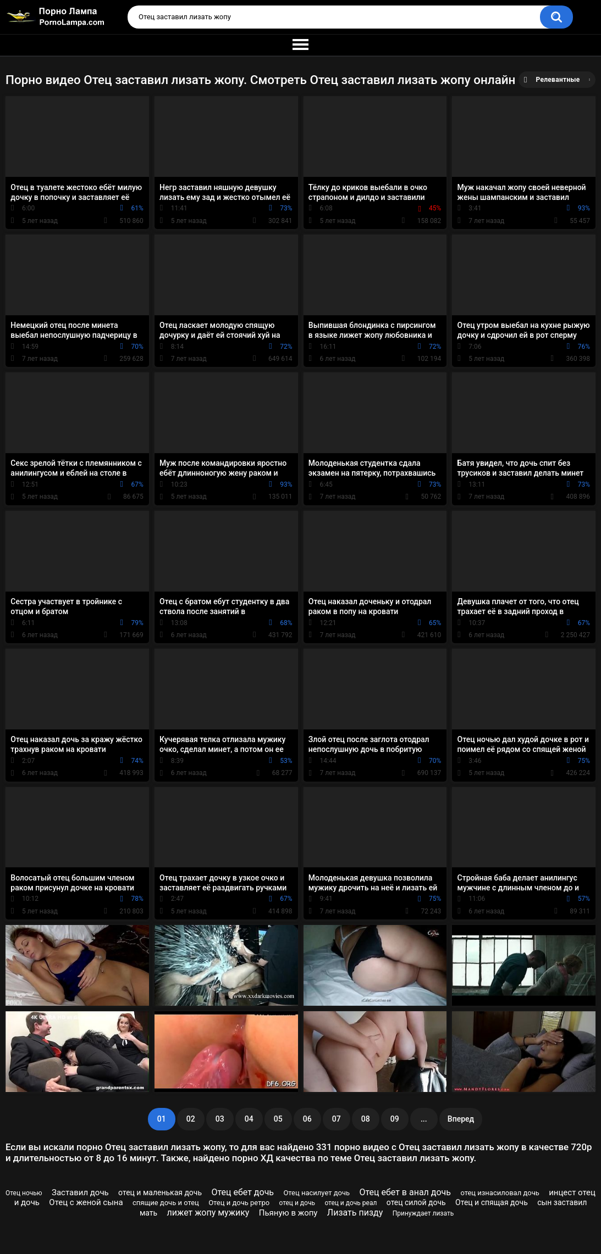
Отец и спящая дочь (491, 1202)
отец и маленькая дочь (160, 1192)
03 (220, 1118)
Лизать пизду (355, 1212)
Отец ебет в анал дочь (405, 1192)
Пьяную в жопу (288, 1213)
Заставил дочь (80, 1192)
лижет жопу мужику (208, 1212)
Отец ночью (23, 1193)
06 (307, 1118)
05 (278, 1118)
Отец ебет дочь (242, 1192)
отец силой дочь (416, 1202)
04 (249, 1118)
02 (190, 1118)
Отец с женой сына (86, 1202)
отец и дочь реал (350, 1203)
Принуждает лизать (423, 1213)
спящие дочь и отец (166, 1203)
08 (365, 1118)
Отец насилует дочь (316, 1193)
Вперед (461, 1118)
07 (336, 1118)
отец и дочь (297, 1203)
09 (394, 1118)
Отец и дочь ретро (238, 1203)
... (424, 1118)
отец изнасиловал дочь (499, 1193)
